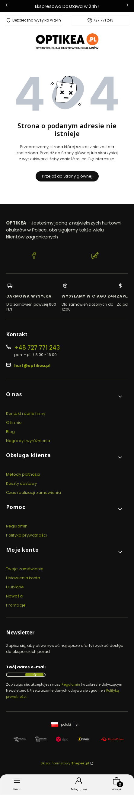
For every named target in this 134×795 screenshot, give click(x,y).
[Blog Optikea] (95, 256)
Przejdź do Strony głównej (67, 176)
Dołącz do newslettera (34, 674)
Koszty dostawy (21, 483)
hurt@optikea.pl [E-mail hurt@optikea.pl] (32, 365)
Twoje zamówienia (25, 569)
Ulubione (15, 587)
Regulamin (16, 526)
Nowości (14, 596)
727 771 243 (103, 20)
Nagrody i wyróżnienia (28, 441)
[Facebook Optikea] (34, 256)
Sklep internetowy (65, 763)
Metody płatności (23, 474)
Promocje (16, 605)
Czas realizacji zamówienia (33, 492)
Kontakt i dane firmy (25, 413)
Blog (10, 431)
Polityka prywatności (26, 535)
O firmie (14, 422)
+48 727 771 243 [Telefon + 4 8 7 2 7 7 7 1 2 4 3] (37, 348)
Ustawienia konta (23, 578)
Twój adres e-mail (26, 667)
